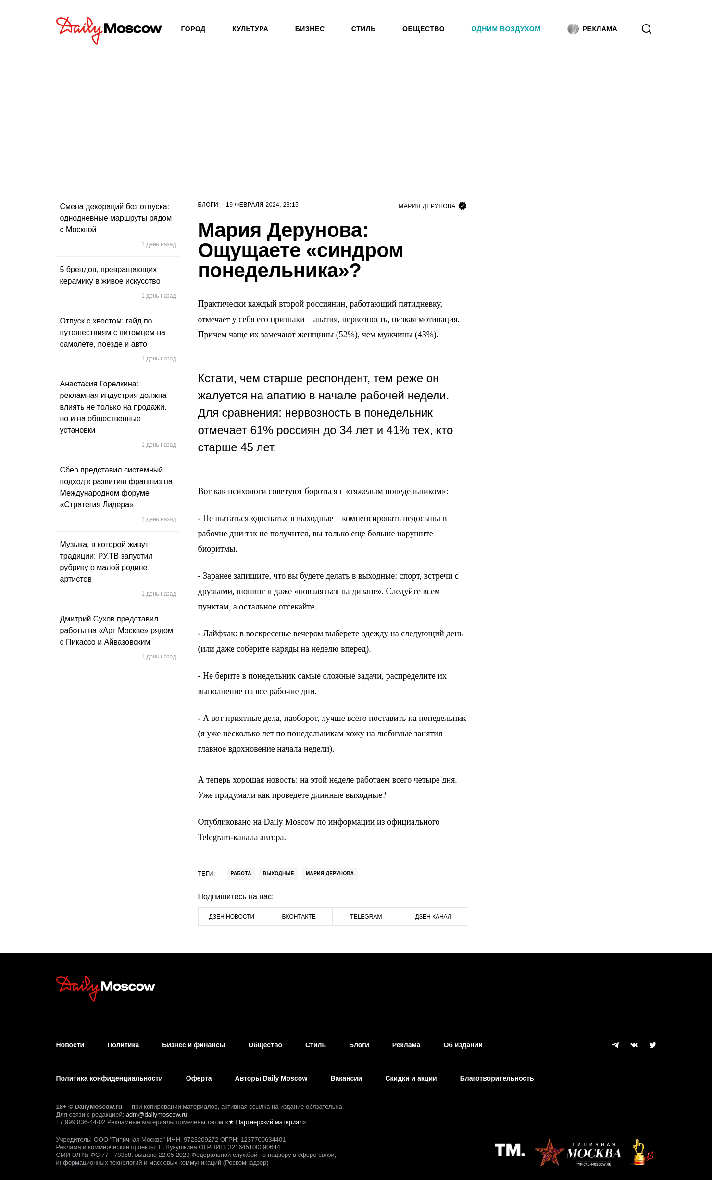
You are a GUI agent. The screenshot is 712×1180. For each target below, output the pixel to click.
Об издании (462, 1042)
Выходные (278, 873)
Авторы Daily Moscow (271, 1071)
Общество (423, 29)
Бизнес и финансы (193, 1042)
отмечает (214, 319)
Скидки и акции (411, 1071)
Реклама (406, 1042)
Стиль (363, 29)
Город (193, 29)
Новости (70, 1042)
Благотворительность (497, 1071)
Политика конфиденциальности (109, 1071)
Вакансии (346, 1071)
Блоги (208, 204)
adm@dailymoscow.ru (156, 1104)
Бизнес (310, 29)
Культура (250, 29)
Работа (241, 873)
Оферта (199, 1071)
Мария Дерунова (330, 873)
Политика (123, 1042)
